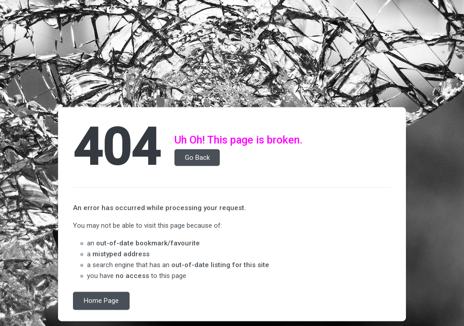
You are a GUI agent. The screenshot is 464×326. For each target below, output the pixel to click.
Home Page (101, 301)
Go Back (197, 157)
